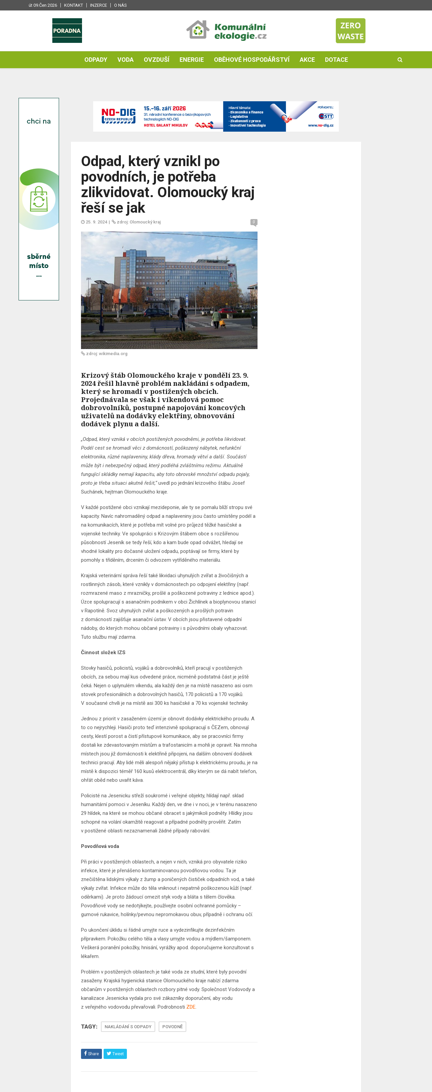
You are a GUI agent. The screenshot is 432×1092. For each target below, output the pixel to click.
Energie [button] (192, 59)
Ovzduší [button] (156, 59)
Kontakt (73, 5)
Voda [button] (125, 59)
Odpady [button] (95, 59)
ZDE (190, 1007)
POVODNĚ (172, 1026)
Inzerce (98, 5)
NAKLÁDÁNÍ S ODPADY (128, 1026)
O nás (120, 5)
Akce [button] (307, 59)
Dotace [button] (336, 59)
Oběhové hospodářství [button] (252, 59)
